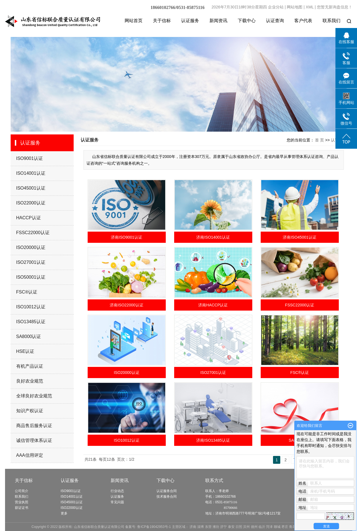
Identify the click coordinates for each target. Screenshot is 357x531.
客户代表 (303, 20)
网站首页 (134, 20)
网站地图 (294, 7)
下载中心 (247, 20)
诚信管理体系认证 (34, 440)
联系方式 (214, 480)
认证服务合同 (167, 491)
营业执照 (21, 502)
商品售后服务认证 (34, 425)
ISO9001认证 (29, 158)
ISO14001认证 (30, 173)
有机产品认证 (29, 366)
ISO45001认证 (30, 188)
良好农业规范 (29, 381)
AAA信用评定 (29, 455)
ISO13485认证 (30, 321)
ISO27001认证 (30, 262)
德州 (254, 527)
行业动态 (117, 491)
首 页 (319, 140)
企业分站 (276, 7)
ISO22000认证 (30, 203)
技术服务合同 (167, 497)
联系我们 (331, 20)
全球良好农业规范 (34, 395)
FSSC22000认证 (33, 232)
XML (310, 7)
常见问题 (117, 502)
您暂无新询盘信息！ (334, 7)
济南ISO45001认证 (299, 237)
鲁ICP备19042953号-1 (154, 527)
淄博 (200, 527)
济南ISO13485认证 (213, 440)
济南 (193, 527)
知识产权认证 (29, 410)
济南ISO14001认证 (213, 237)
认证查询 (275, 20)
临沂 (261, 527)
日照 (238, 527)
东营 (208, 527)
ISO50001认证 (30, 277)
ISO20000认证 (30, 247)
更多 (64, 513)
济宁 (223, 527)
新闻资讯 (218, 20)
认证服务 (190, 20)
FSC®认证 (27, 292)
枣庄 (284, 527)
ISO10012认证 (30, 306)
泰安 (231, 527)
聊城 (277, 527)
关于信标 (162, 20)
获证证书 (21, 508)
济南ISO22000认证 (126, 305)
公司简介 (21, 491)
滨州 (246, 527)
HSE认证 (25, 351)
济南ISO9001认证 (126, 237)
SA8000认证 (28, 336)
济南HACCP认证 (213, 305)
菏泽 (269, 527)
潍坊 (216, 527)
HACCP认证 (28, 217)
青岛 (292, 527)
